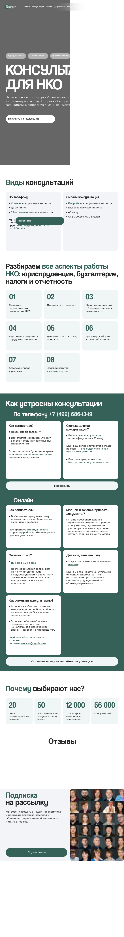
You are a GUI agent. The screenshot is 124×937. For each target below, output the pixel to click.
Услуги (27, 7)
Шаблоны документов (55, 7)
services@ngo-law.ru (33, 643)
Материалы (72, 7)
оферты (73, 564)
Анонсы (89, 7)
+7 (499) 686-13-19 (70, 414)
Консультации (38, 7)
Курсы (81, 7)
